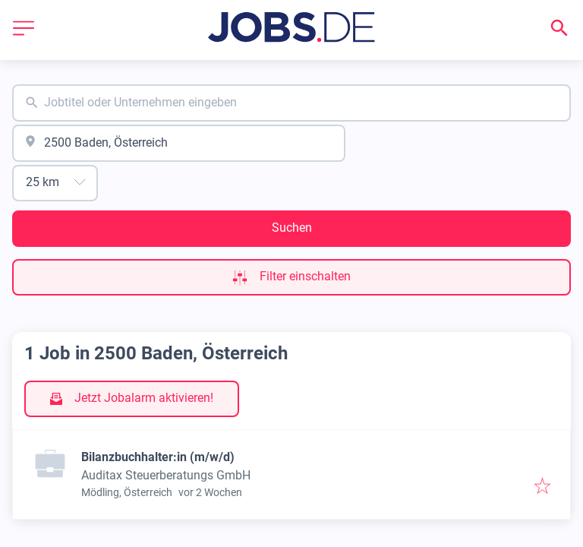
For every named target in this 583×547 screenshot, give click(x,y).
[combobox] (291, 103)
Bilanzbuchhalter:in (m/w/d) (158, 457)
